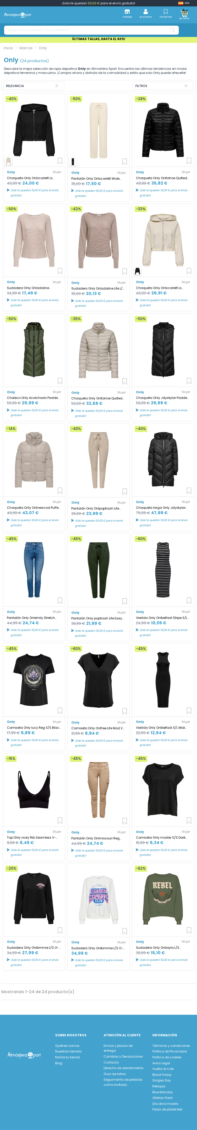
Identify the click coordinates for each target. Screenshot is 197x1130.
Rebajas (158, 1086)
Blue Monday (162, 1092)
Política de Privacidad (169, 1051)
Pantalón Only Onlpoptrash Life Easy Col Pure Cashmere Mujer (95, 508)
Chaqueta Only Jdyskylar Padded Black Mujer (162, 398)
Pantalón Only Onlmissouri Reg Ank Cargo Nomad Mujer (95, 838)
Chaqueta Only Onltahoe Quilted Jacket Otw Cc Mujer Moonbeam (96, 398)
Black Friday (162, 1074)
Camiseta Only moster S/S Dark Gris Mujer (160, 837)
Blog (58, 1063)
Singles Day (161, 1080)
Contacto (111, 1062)
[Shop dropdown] (183, 3)
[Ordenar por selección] (34, 86)
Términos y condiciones (171, 1045)
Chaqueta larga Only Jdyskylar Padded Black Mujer (160, 508)
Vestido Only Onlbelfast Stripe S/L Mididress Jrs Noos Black (161, 618)
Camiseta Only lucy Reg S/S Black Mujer (34, 728)
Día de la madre (165, 1104)
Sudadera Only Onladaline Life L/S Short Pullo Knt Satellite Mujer (98, 288)
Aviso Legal (161, 1063)
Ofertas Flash (162, 1098)
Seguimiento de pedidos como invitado (123, 1082)
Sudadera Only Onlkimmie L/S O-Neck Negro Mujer (33, 948)
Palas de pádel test (167, 1109)
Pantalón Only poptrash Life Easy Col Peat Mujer (96, 618)
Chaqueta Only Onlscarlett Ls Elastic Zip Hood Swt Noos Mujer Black (31, 178)
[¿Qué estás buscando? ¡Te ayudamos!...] (172, 30)
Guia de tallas (115, 1074)
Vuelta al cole (163, 1069)
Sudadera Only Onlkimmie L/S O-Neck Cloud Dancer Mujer (97, 948)
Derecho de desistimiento (123, 1068)
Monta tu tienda (67, 1057)
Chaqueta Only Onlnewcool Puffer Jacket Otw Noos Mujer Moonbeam (34, 508)
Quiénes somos (67, 1045)
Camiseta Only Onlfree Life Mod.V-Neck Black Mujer (97, 728)
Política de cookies (167, 1057)
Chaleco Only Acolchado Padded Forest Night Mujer (33, 398)
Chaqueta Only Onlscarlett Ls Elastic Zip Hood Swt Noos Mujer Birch (160, 288)
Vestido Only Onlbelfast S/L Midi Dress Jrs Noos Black (160, 728)
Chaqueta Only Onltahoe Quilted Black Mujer (161, 178)
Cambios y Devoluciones (123, 1056)
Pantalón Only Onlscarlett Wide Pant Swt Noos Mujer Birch (95, 178)
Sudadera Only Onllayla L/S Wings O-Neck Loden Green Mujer (162, 948)
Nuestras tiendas (68, 1051)
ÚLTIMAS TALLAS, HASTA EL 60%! (98, 39)
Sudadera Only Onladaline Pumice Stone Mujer (28, 288)
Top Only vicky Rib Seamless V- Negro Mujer (31, 837)
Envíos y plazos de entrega (118, 1048)
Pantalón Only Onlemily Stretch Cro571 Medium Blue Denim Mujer (32, 618)
